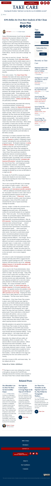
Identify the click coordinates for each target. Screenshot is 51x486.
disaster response (7, 287)
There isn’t (21, 196)
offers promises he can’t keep (10, 292)
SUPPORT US (6, 2)
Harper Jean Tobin (39, 72)
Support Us (25, 448)
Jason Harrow (41, 101)
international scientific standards (22, 189)
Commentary (38, 74)
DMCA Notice (25, 440)
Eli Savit (9, 31)
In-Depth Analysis (21, 31)
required (10, 139)
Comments (25, 469)
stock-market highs (21, 285)
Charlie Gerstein (38, 99)
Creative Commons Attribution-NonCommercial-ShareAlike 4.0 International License (32, 478)
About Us (25, 461)
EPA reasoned (6, 221)
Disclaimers (25, 444)
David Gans (37, 82)
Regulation (37, 32)
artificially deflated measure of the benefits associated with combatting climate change (16, 264)
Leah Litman (37, 91)
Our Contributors (25, 465)
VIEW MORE (44, 129)
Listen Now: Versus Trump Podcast (31, 3)
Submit (43, 54)
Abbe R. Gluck (10, 425)
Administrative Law (39, 34)
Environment (38, 36)
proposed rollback (24, 59)
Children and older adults (23, 98)
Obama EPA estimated (24, 107)
